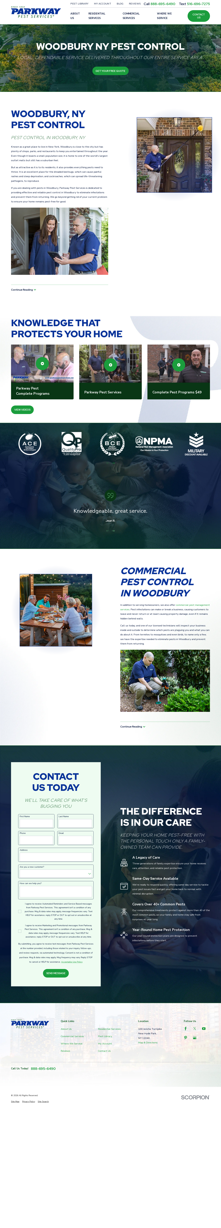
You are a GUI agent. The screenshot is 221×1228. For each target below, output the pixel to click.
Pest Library (79, 3)
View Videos (22, 409)
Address (24, 850)
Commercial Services (72, 1036)
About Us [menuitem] (75, 16)
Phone (23, 833)
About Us (66, 1029)
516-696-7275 (198, 4)
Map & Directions (148, 1042)
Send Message (56, 973)
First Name (25, 816)
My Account (102, 3)
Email (61, 833)
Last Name (64, 816)
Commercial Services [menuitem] (131, 16)
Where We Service (71, 1043)
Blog (120, 3)
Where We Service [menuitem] (164, 16)
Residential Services (109, 1029)
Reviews (135, 3)
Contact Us (198, 16)
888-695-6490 (163, 4)
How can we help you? (30, 883)
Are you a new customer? (32, 867)
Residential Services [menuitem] (97, 16)
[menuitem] (15, 1101)
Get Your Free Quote (110, 71)
